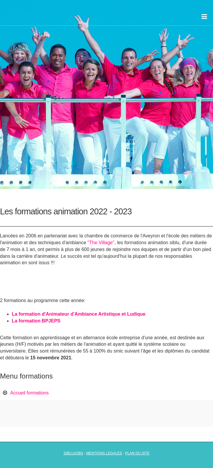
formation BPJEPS (39, 320)
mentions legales (104, 453)
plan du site (137, 453)
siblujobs (73, 453)
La (15, 314)
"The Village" (100, 242)
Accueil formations (29, 392)
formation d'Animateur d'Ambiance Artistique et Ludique (82, 314)
